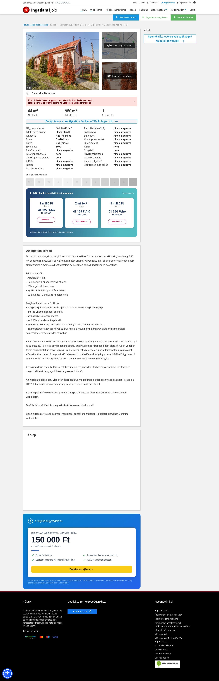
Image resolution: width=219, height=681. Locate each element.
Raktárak (143, 10)
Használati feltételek (164, 645)
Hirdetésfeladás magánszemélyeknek (173, 626)
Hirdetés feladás (185, 17)
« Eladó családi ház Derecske (35, 25)
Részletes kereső (127, 17)
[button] (7, 673)
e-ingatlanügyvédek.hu (49, 521)
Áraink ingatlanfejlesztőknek (168, 623)
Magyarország (66, 25)
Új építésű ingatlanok (116, 10)
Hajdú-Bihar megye (82, 25)
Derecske (97, 25)
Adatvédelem (161, 649)
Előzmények (154, 3)
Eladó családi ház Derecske (116, 25)
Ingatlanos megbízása (156, 17)
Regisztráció (169, 3)
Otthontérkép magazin (165, 630)
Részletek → (46, 220)
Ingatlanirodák (162, 610)
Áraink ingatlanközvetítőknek (168, 615)
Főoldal (53, 25)
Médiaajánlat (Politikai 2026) (168, 638)
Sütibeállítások (162, 658)
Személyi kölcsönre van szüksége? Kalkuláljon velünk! (170, 38)
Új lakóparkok (96, 10)
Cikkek (193, 10)
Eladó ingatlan (158, 10)
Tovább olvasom (31, 631)
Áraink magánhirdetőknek (167, 619)
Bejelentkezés (185, 3)
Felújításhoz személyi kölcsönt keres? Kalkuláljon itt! (82, 121)
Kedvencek (140, 3)
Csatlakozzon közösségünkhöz (38, 3)
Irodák (133, 10)
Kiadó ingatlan (177, 10)
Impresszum (161, 641)
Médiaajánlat (161, 634)
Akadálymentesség (164, 653)
